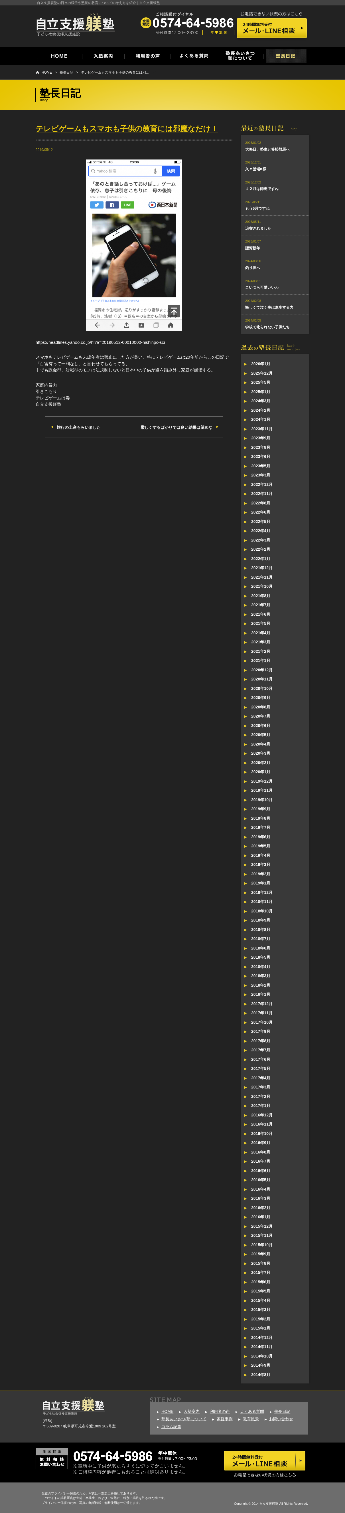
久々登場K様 (255, 169)
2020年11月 (262, 679)
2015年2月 (260, 1319)
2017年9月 (260, 1031)
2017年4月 (260, 1078)
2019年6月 (260, 837)
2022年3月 (260, 540)
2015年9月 (260, 1254)
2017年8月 (260, 1041)
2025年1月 (260, 391)
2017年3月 (260, 1087)
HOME (47, 72)
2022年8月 (260, 503)
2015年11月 (262, 1235)
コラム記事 (171, 1426)
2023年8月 (260, 447)
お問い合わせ (281, 1419)
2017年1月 (260, 1105)
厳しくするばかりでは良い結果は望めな (176, 427)
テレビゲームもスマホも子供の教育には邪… (115, 72)
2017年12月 (262, 1003)
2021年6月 (260, 614)
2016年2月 (260, 1207)
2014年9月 (260, 1365)
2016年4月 (260, 1189)
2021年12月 (262, 567)
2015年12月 (262, 1226)
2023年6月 (260, 456)
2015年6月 (260, 1282)
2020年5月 (260, 734)
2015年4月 (260, 1300)
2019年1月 (260, 883)
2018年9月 (260, 920)
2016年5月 (260, 1179)
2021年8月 (260, 595)
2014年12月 (262, 1337)
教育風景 (251, 1419)
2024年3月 (260, 401)
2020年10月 (262, 688)
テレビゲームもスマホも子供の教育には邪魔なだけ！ (127, 128)
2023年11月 (262, 429)
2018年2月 (260, 985)
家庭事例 (225, 1419)
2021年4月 (260, 633)
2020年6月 (260, 725)
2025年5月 (260, 382)
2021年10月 (262, 586)
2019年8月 (260, 818)
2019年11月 (262, 790)
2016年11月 (262, 1124)
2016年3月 (260, 1198)
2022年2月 (260, 549)
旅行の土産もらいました (79, 427)
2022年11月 (262, 493)
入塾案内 (192, 1411)
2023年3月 (260, 475)
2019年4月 (260, 855)
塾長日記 (66, 72)
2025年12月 (262, 373)
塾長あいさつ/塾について (183, 1419)
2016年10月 (262, 1133)
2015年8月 (260, 1263)
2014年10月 (262, 1356)
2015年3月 (260, 1309)
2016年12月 (262, 1115)
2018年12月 (262, 892)
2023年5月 (260, 466)
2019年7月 (260, 827)
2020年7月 (260, 716)
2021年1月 (260, 660)
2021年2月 (260, 651)
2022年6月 (260, 512)
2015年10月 (262, 1245)
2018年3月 (260, 975)
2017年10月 (262, 1022)
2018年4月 (260, 966)
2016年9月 (260, 1142)
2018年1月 (260, 994)
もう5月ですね (257, 208)
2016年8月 (260, 1152)
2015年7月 (260, 1272)
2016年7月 (260, 1161)
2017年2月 (260, 1096)
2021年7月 (260, 605)
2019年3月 (260, 864)
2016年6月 (260, 1170)
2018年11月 (262, 901)
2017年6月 (260, 1059)
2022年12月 (262, 484)
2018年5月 (260, 957)
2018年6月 (260, 948)
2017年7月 (260, 1050)
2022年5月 (260, 521)
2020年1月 (260, 771)
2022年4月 (260, 530)
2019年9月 (260, 809)
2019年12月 (262, 781)
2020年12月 (262, 670)
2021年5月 (260, 623)
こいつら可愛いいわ (262, 287)
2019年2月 (260, 874)
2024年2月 (260, 410)
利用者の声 (220, 1411)
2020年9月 (260, 697)
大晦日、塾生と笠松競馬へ (267, 149)
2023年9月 (260, 438)
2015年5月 (260, 1291)
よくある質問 (252, 1411)
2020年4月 (260, 744)
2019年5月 (260, 846)
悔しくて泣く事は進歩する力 (269, 307)
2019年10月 (262, 799)
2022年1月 (260, 558)
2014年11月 (262, 1346)
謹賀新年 (252, 248)
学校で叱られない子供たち (267, 327)
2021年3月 (260, 642)
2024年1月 (260, 419)
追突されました (258, 228)
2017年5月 (260, 1068)
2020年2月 (260, 762)
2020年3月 (260, 753)
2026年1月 (260, 363)
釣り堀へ (252, 268)
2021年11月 (262, 577)
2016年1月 (260, 1217)
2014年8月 (260, 1374)
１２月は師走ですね (262, 189)
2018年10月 (262, 911)
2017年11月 (262, 1013)
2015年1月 (260, 1328)
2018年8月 (260, 929)
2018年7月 (260, 938)
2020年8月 (260, 707)
